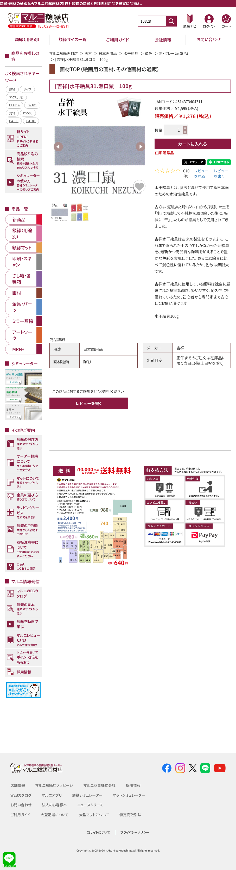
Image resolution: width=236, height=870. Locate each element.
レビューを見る (201, 174)
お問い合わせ (208, 39)
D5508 (28, 113)
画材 (88, 53)
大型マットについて (94, 814)
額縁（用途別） (27, 39)
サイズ (27, 89)
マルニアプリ (52, 795)
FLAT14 (14, 105)
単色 (148, 53)
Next (140, 146)
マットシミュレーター (129, 795)
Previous (58, 146)
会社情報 (163, 39)
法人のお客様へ (54, 804)
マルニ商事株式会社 (100, 785)
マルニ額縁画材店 (63, 53)
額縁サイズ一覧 (73, 39)
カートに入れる (192, 144)
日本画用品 (108, 53)
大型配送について (55, 814)
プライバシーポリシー (134, 832)
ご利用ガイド (117, 39)
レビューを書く (221, 174)
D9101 (32, 105)
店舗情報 (17, 785)
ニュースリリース (90, 804)
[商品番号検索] (171, 21)
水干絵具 (131, 53)
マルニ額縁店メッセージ (54, 785)
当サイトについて (98, 832)
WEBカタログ (21, 795)
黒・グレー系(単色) (173, 53)
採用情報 (133, 785)
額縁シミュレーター (87, 795)
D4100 (13, 121)
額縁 (12, 89)
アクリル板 (16, 97)
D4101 (31, 121)
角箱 (12, 113)
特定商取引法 (130, 814)
